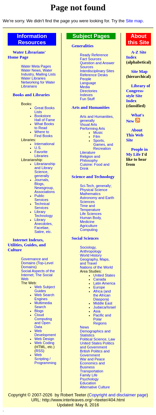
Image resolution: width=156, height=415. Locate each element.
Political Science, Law (97, 339)
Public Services (41, 198)
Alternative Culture (95, 387)
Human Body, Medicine (91, 220)
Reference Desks (94, 75)
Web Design (44, 339)
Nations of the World (96, 267)
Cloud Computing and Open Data (43, 321)
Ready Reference (94, 55)
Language (88, 83)
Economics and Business (92, 365)
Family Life (89, 375)
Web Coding (44, 343)
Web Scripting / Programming (45, 359)
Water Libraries (33, 78)
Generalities (82, 46)
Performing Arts (92, 128)
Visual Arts (88, 124)
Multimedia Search (43, 305)
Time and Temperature (90, 208)
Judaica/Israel (104, 307)
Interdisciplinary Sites (97, 71)
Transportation (91, 371)
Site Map (139, 71)
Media (85, 87)
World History (91, 255)
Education (88, 383)
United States (104, 275)
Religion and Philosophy (90, 158)
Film (96, 136)
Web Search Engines (44, 297)
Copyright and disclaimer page (118, 394)
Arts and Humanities (90, 107)
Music (98, 132)
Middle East (102, 303)
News (84, 327)
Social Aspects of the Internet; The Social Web (38, 275)
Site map (134, 20)
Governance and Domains (34, 261)
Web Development (45, 333)
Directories (88, 91)
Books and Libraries (31, 95)
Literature (87, 152)
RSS (39, 351)
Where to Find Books (43, 134)
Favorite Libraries (41, 154)
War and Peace (92, 359)
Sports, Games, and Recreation (103, 144)
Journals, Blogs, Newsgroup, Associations (44, 186)
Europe (99, 287)
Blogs (38, 311)
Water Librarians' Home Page (27, 55)
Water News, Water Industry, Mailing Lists (38, 72)
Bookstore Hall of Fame (44, 118)
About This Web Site (134, 135)
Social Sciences (85, 238)
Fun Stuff (87, 99)
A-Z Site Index (136, 55)
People (85, 79)
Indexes (86, 95)
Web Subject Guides (44, 289)
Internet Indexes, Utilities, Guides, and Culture (27, 245)
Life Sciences (91, 214)
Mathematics (90, 194)
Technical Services (41, 206)
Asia (96, 311)
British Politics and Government (95, 353)
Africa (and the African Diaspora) (102, 295)
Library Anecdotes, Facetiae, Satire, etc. (43, 226)
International (44, 144)
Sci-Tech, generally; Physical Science (96, 188)
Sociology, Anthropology (90, 249)
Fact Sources (90, 59)
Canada (99, 279)
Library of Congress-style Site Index (138, 93)
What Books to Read (44, 126)
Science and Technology (93, 176)
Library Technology (43, 214)
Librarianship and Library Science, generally (44, 170)
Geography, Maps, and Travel (95, 261)
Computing (89, 230)
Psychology (89, 379)
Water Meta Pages (36, 66)
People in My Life (137, 152)
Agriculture (88, 226)
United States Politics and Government (97, 345)
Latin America (104, 283)
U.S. (37, 148)
